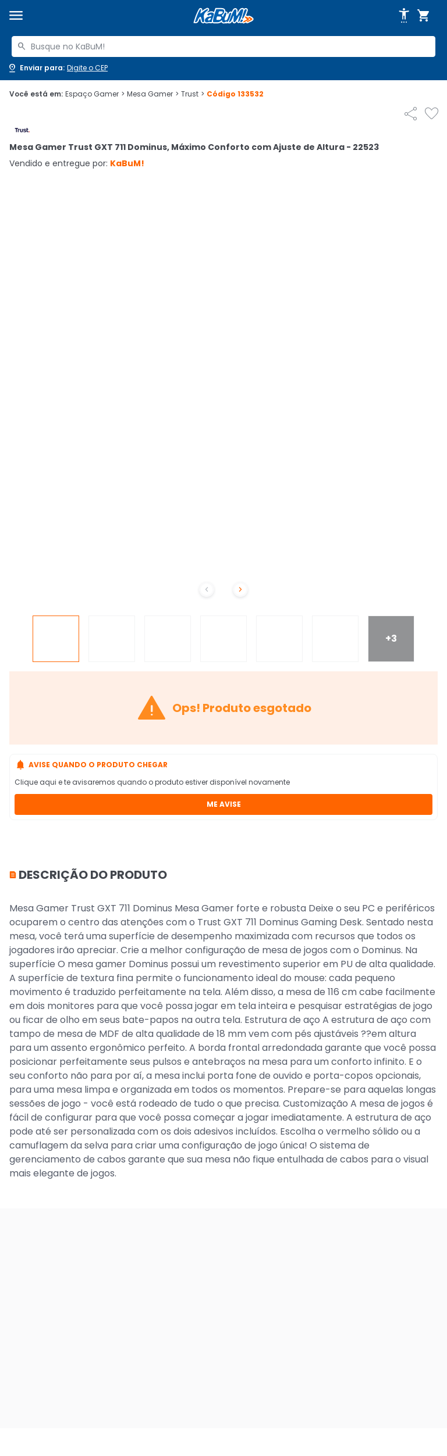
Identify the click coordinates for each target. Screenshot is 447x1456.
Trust (192, 94)
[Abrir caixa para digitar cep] (57, 68)
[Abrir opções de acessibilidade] (403, 15)
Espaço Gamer (95, 94)
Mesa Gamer (153, 94)
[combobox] (223, 46)
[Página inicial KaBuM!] (223, 16)
